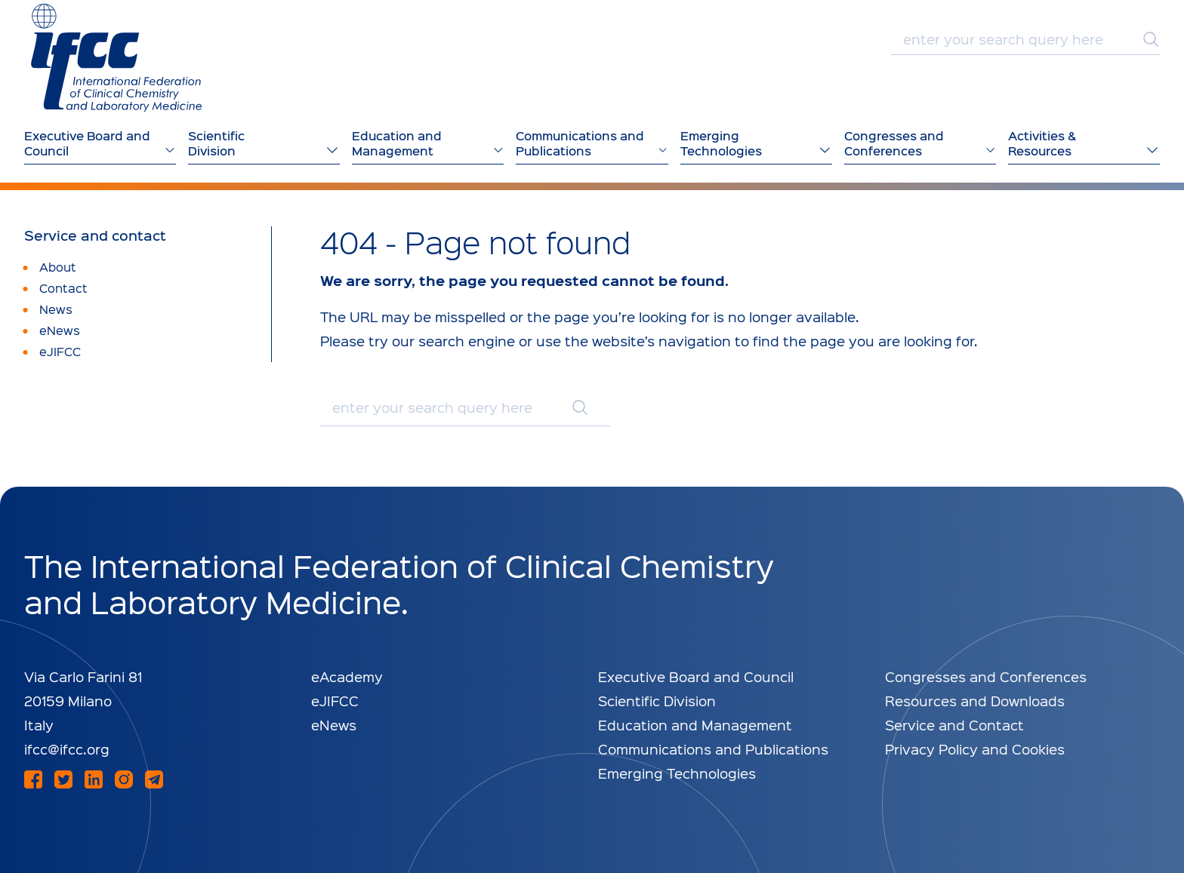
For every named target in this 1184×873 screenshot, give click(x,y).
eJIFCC (335, 700)
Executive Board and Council (696, 676)
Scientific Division (657, 700)
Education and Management (695, 724)
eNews (333, 724)
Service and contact (95, 235)
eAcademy (347, 676)
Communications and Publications (713, 748)
